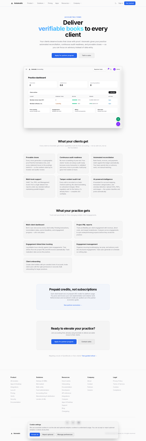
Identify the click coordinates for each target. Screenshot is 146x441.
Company (78, 3)
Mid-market (40, 384)
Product (30, 3)
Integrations (14, 387)
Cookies (116, 387)
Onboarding (66, 384)
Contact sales (86, 341)
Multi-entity (39, 387)
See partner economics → (73, 305)
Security (13, 399)
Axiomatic (17, 3)
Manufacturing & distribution (45, 396)
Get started (130, 3)
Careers (90, 390)
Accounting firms (41, 393)
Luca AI (13, 390)
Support (64, 405)
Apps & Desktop (16, 384)
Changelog (65, 411)
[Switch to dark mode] (115, 3)
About (89, 381)
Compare (65, 399)
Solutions (41, 3)
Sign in (121, 3)
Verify (12, 396)
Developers (66, 390)
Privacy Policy (117, 381)
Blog (63, 408)
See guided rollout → (89, 356)
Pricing (50, 3)
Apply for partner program (64, 55)
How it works (66, 381)
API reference (66, 393)
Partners (90, 387)
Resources (66, 3)
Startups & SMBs (41, 381)
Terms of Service (119, 384)
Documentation (16, 402)
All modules (14, 381)
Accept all (34, 434)
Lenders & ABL (41, 399)
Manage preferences (64, 434)
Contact (90, 384)
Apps (57, 3)
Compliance (117, 390)
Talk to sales (86, 55)
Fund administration (42, 390)
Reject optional (47, 434)
